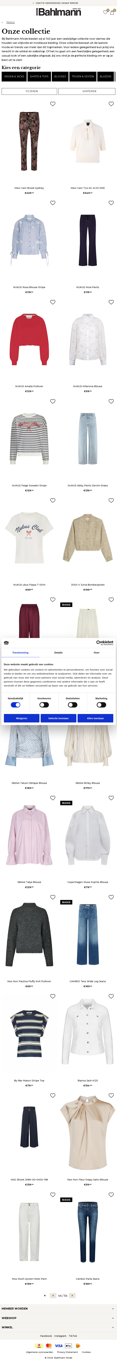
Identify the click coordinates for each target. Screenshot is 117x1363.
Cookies (86, 1352)
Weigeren (21, 718)
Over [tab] (97, 652)
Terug (10, 22)
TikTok (73, 1335)
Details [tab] (58, 652)
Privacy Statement (67, 1352)
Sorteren (89, 91)
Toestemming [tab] (20, 652)
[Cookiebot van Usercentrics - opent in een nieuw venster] (98, 643)
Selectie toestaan (58, 718)
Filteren (32, 91)
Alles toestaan (95, 718)
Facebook (46, 1335)
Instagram (60, 1335)
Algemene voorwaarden (39, 1352)
